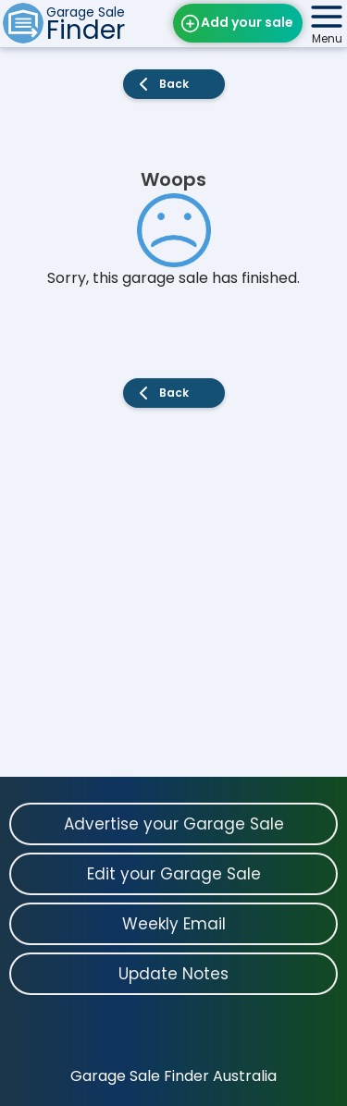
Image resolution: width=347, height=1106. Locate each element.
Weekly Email (174, 924)
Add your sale (247, 22)
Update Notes (173, 974)
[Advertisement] (173, 603)
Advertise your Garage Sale (174, 824)
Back (174, 84)
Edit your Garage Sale (174, 874)
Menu (327, 38)
